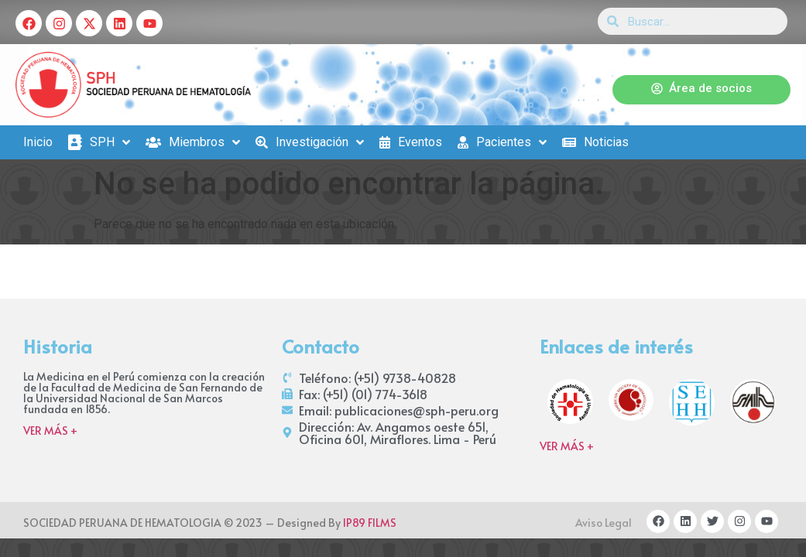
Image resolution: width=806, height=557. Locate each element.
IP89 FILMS (369, 522)
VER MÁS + (50, 430)
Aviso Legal (603, 522)
